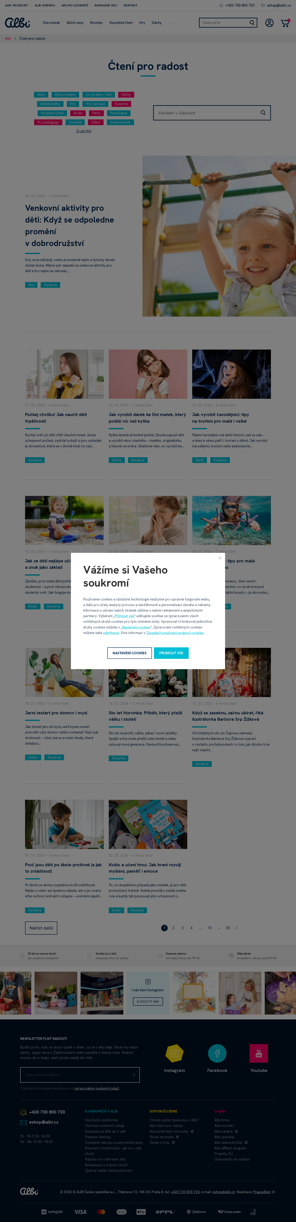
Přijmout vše (124, 616)
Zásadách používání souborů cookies (175, 632)
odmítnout (111, 632)
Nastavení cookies (136, 627)
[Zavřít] (220, 558)
